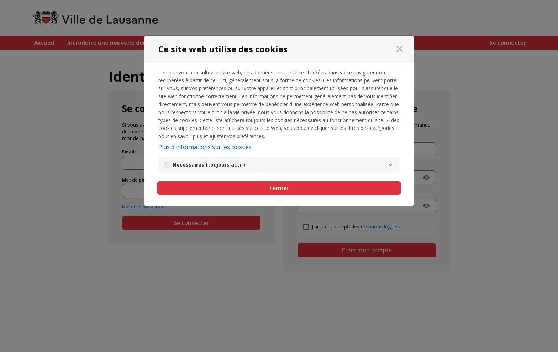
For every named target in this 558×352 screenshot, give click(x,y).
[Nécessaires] (390, 165)
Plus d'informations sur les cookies (205, 147)
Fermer (279, 188)
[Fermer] (399, 48)
